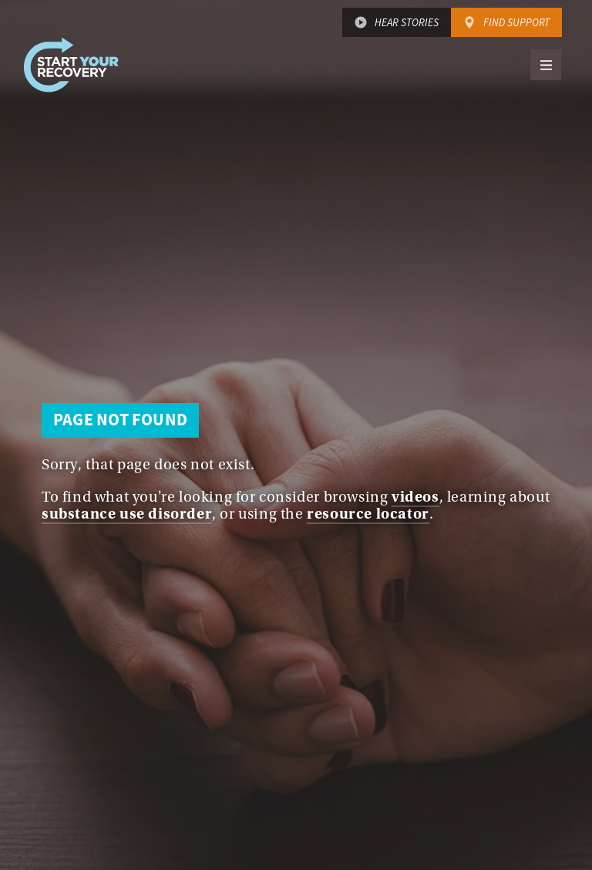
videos (415, 497)
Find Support (516, 22)
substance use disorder (127, 513)
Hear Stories (407, 22)
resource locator (368, 513)
